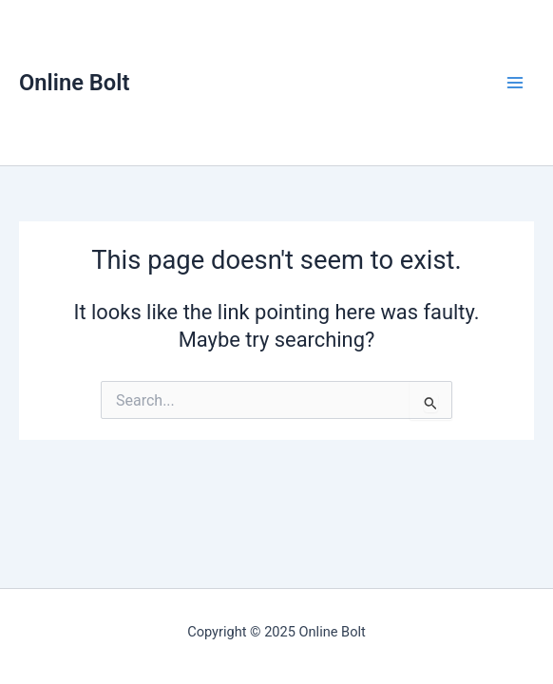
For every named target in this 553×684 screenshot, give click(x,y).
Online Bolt (74, 82)
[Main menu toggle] (515, 83)
